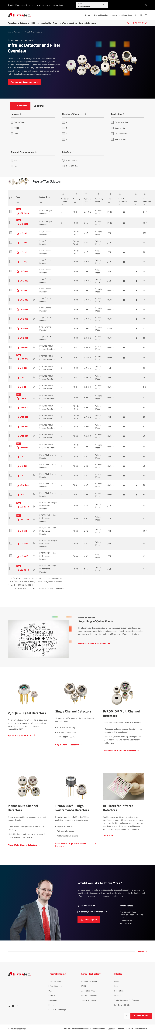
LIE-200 (23, 233)
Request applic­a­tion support (24, 81)
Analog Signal (69, 160)
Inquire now (143, 1015)
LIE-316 (23, 261)
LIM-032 (24, 367)
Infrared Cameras (55, 986)
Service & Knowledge (57, 1009)
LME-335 (24, 290)
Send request (91, 919)
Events (51, 1005)
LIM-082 (24, 398)
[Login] (135, 15)
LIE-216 (23, 252)
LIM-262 (24, 466)
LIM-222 (24, 456)
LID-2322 (24, 224)
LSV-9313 (24, 506)
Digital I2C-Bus (70, 166)
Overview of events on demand (92, 643)
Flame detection (119, 122)
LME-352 (24, 318)
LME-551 (24, 337)
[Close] (145, 5)
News (116, 981)
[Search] (146, 15)
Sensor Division (14, 32)
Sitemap (117, 995)
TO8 (14, 133)
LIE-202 (23, 242)
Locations (123, 15)
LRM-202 (24, 417)
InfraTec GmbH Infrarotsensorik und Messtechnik (84, 1028)
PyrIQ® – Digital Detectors (45, 212)
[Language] (141, 15)
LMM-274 (24, 494)
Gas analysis (118, 127)
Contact (129, 1028)
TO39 (15, 127)
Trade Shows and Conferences (126, 1000)
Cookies (111, 1028)
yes (14, 166)
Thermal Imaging (101, 15)
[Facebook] (17, 1006)
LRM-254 (24, 426)
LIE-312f (24, 543)
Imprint (121, 1028)
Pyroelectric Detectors (18, 23)
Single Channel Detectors (45, 233)
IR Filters (35, 23)
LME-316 (24, 280)
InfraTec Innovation (68, 23)
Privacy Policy (141, 1028)
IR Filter (107, 835)
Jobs (130, 15)
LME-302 (24, 271)
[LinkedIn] (9, 1006)
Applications (53, 1000)
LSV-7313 (24, 569)
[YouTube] (13, 1006)
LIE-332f (24, 556)
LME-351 (24, 309)
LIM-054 (24, 386)
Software (52, 995)
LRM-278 (24, 358)
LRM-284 (24, 436)
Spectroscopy (118, 139)
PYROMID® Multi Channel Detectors (46, 347)
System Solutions (55, 981)
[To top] (127, 1016)
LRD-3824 (24, 213)
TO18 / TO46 (18, 122)
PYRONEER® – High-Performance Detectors (48, 505)
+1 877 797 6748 (88, 905)
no (14, 160)
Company (113, 15)
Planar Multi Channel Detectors (22, 844)
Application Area (49, 23)
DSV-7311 (24, 519)
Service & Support (87, 23)
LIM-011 (24, 377)
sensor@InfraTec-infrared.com (94, 911)
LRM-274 (24, 347)
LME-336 (24, 299)
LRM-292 (24, 447)
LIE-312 (23, 531)
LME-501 (24, 328)
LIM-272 (24, 475)
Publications (119, 990)
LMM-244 (24, 485)
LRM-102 (24, 407)
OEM (50, 990)
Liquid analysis (119, 133)
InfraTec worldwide (122, 1005)
